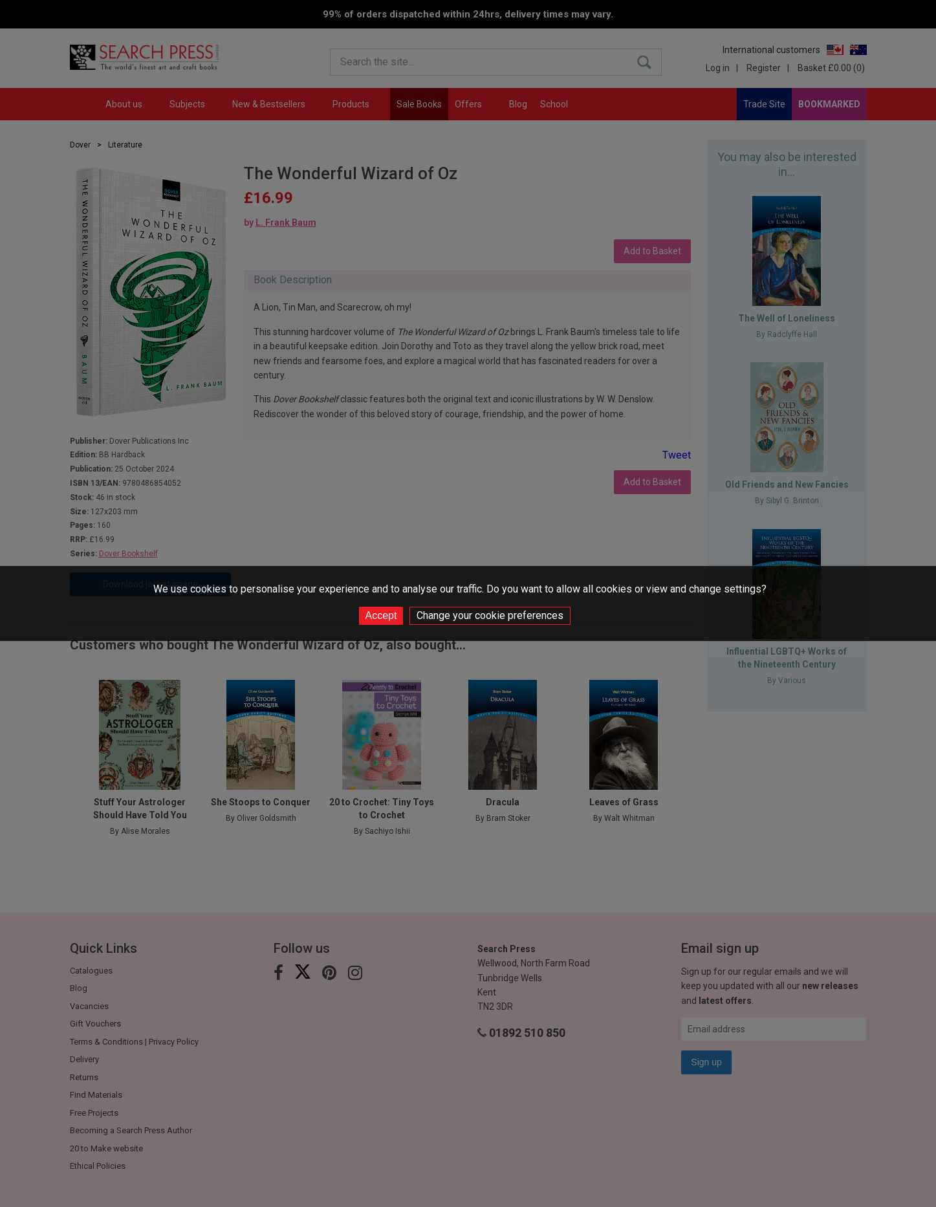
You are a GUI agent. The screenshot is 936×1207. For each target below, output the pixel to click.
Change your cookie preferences (490, 615)
